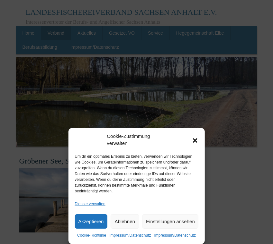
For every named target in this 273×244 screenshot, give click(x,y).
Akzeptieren (91, 221)
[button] (195, 140)
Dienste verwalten (90, 204)
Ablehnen (125, 221)
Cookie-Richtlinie (91, 235)
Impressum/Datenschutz (130, 235)
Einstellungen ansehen (170, 221)
